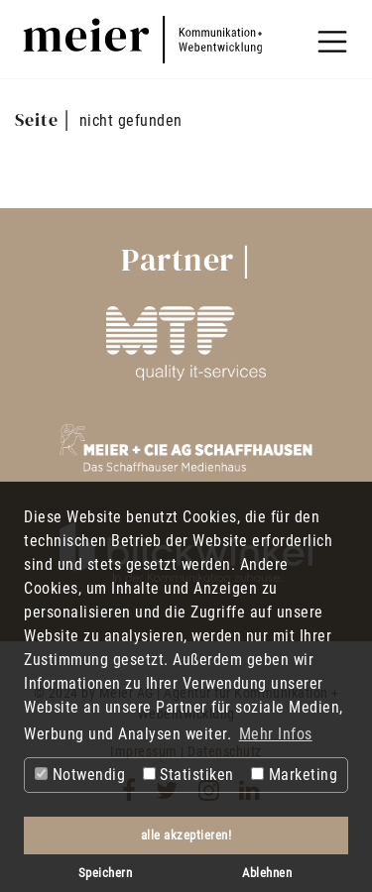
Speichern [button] (105, 872)
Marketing (294, 774)
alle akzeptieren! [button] (186, 835)
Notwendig (80, 774)
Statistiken (188, 774)
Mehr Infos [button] (275, 734)
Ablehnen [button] (267, 872)
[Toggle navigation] (332, 41)
